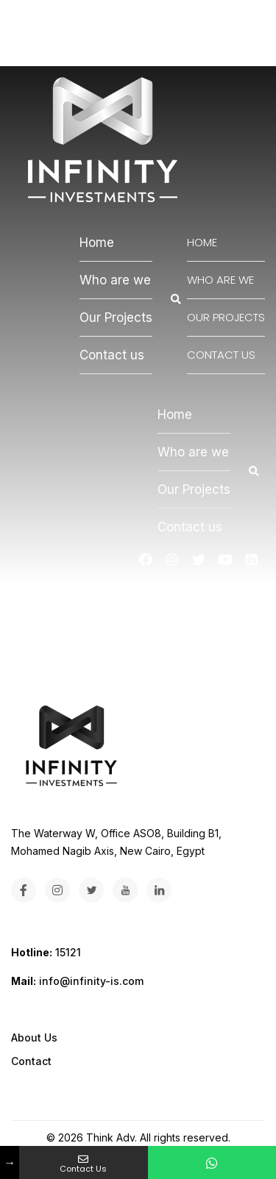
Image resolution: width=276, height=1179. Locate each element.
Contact (31, 1061)
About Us (34, 1037)
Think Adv (110, 1137)
